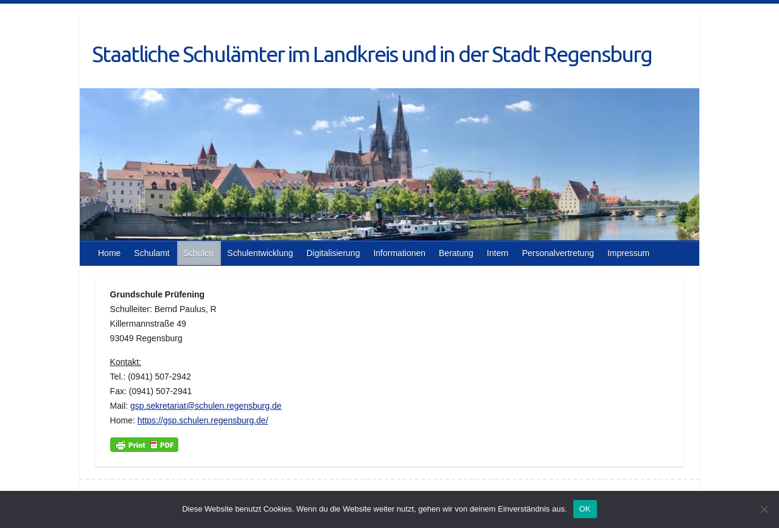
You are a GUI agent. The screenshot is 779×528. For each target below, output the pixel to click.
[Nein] (764, 509)
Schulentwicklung (260, 253)
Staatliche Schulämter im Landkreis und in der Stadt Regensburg (372, 53)
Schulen (198, 253)
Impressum (628, 253)
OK (585, 508)
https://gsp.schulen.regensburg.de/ (203, 420)
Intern (498, 253)
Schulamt (151, 253)
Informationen (399, 253)
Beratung (456, 253)
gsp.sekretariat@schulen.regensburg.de (205, 406)
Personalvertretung (558, 253)
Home (109, 253)
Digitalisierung (333, 253)
